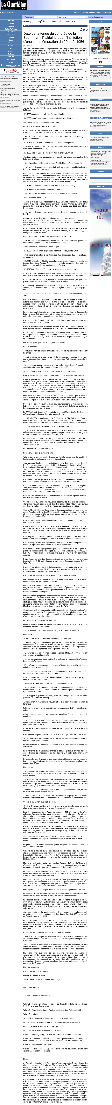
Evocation (11, 59)
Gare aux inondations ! (7, 88)
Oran (11, 40)
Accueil (76, 12)
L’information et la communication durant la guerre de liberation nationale (100, 162)
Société (11, 57)
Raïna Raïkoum (11, 29)
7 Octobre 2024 (5, 84)
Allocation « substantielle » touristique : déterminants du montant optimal (9, 94)
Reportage (11, 34)
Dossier (11, 37)
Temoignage (100, 84)
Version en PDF (69, 22)
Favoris (101, 12)
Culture (11, 54)
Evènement (11, 32)
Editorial (11, 26)
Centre (11, 46)
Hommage (100, 171)
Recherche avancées (96, 17)
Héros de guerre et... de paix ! (9, 106)
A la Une (11, 21)
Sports (11, 51)
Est (11, 48)
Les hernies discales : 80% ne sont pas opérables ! (99, 138)
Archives (84, 12)
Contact (108, 12)
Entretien (100, 66)
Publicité (93, 12)
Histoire (101, 147)
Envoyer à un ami (33, 22)
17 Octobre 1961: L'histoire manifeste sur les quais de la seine (9, 78)
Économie (101, 178)
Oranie (11, 43)
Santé (100, 133)
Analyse (11, 23)
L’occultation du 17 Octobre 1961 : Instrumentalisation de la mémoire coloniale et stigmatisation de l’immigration (100, 154)
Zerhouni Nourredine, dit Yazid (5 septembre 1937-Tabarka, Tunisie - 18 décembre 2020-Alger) (100, 124)
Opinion (101, 100)
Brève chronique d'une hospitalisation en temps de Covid (98, 90)
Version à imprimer (51, 22)
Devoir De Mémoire (100, 118)
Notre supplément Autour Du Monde (11, 66)
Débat (11, 62)
